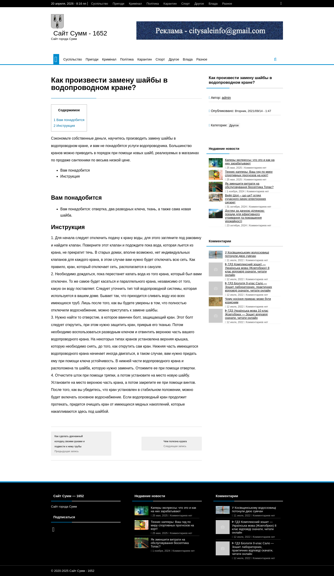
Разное (227, 3)
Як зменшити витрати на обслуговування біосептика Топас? (249, 185)
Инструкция (64, 126)
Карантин (170, 3)
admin (226, 97)
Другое (199, 3)
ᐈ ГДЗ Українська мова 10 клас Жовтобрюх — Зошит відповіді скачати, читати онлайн (246, 314)
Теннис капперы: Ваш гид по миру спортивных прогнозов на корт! (249, 173)
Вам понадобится (69, 120)
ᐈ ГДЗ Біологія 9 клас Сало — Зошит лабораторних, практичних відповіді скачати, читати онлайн (248, 287)
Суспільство (99, 3)
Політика (153, 3)
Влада (213, 3)
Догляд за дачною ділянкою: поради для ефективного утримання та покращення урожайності (245, 216)
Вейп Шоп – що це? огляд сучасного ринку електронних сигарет (245, 199)
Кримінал (135, 3)
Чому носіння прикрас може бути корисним (248, 300)
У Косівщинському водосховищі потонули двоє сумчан (247, 254)
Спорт (185, 3)
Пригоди (118, 3)
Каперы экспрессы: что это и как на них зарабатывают (250, 161)
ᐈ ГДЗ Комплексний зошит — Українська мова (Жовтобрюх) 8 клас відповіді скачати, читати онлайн (247, 269)
